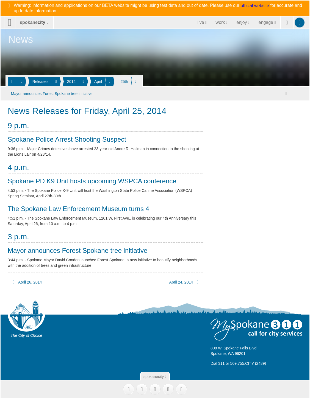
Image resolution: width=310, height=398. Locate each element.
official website (254, 6)
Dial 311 (218, 362)
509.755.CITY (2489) (248, 362)
